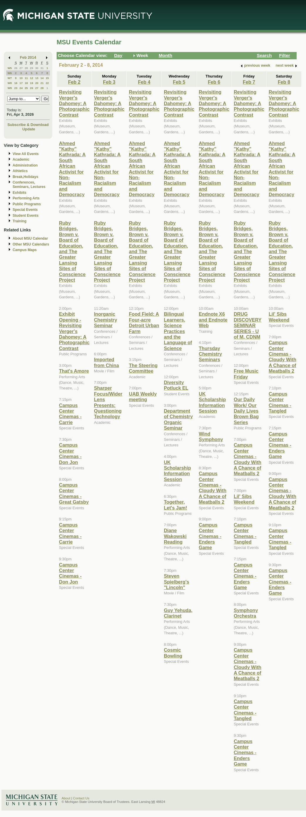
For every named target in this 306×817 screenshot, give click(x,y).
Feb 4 (144, 82)
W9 (10, 88)
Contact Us (81, 798)
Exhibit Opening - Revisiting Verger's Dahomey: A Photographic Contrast (74, 331)
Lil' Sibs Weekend (244, 499)
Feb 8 (284, 82)
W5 (10, 68)
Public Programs (27, 204)
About (66, 798)
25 (26, 88)
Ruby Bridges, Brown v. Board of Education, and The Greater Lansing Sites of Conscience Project (72, 251)
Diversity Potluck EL (176, 385)
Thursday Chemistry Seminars (210, 354)
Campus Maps (25, 250)
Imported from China (106, 362)
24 (21, 88)
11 (26, 78)
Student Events (25, 216)
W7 (10, 78)
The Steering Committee (143, 368)
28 (26, 68)
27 (21, 68)
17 (21, 83)
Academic (21, 159)
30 (36, 68)
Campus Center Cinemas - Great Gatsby (74, 493)
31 (42, 68)
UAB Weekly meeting (143, 396)
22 (47, 83)
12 (31, 78)
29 (31, 68)
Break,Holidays (25, 177)
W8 (10, 83)
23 (15, 88)
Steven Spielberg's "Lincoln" (176, 581)
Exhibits (19, 193)
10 (21, 78)
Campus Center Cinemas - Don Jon (70, 453)
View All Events (26, 154)
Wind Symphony (211, 436)
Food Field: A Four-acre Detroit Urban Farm (144, 322)
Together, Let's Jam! (175, 504)
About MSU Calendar (30, 238)
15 (47, 78)
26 (15, 68)
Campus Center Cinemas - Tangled (245, 533)
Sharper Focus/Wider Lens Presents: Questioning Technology (108, 402)
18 (26, 83)
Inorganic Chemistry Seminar (105, 319)
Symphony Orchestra (246, 613)
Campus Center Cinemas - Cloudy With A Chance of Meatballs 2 (212, 488)
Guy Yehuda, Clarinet (178, 613)
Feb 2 (74, 82)
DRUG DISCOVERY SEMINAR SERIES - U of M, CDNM (248, 325)
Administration (25, 165)
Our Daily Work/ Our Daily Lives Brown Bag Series (246, 411)
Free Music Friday (246, 373)
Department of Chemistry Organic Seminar (178, 419)
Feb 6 (214, 82)
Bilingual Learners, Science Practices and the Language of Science (178, 331)
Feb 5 (179, 82)
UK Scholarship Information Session (177, 471)
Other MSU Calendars (31, 244)
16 (15, 83)
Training (19, 221)
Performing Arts (26, 198)
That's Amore (74, 371)
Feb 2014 (28, 57)
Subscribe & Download (28, 124)
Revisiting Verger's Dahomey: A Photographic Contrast (74, 103)
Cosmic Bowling (173, 652)
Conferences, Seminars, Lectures (29, 184)
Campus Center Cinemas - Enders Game (210, 536)
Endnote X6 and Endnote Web (213, 319)
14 (42, 78)
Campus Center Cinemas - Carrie (70, 414)
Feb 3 (109, 82)
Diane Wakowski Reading (175, 536)
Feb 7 (249, 82)
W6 (10, 73)
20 (36, 83)
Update (28, 129)
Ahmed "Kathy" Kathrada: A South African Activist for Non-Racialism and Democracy (72, 169)
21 (42, 83)
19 (31, 83)
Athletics (20, 171)
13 (36, 78)
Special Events (25, 210)
